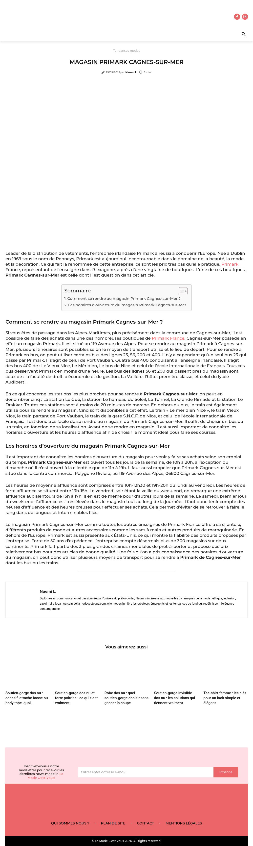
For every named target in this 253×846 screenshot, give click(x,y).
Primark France (168, 338)
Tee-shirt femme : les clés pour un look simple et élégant (225, 698)
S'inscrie (225, 772)
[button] (232, 34)
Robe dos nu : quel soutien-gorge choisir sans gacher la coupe (126, 698)
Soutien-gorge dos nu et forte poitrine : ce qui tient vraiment (76, 698)
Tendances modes (126, 50)
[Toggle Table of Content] (180, 291)
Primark (229, 264)
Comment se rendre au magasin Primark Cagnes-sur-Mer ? (124, 298)
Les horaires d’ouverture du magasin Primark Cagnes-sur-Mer (127, 305)
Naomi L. (132, 72)
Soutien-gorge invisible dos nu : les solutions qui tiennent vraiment (174, 698)
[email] (145, 772)
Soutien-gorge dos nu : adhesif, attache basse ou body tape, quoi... (26, 698)
